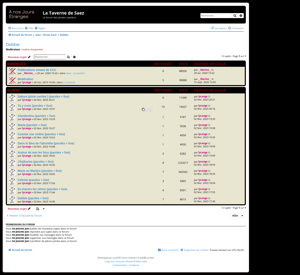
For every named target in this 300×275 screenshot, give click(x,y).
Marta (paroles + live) (32, 125)
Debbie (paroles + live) (33, 198)
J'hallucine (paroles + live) (36, 161)
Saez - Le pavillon (75, 73)
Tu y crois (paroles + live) (35, 105)
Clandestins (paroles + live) (36, 116)
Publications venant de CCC (37, 70)
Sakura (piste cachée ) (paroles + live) (43, 96)
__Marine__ (28, 73)
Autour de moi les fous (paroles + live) (44, 152)
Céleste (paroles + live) (33, 180)
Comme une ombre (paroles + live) (41, 134)
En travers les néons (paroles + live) (42, 189)
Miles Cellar (141, 261)
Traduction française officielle (119, 261)
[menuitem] (29, 28)
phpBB (115, 257)
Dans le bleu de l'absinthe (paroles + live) (46, 143)
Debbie (13, 44)
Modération (25, 79)
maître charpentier (32, 49)
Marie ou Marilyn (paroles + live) (40, 170)
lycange (26, 82)
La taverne (69, 82)
